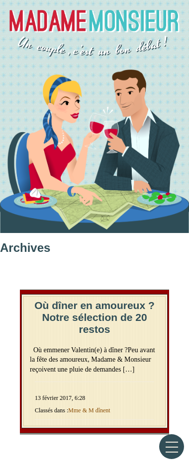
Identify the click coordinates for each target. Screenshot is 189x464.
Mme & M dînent (89, 410)
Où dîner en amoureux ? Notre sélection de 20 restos (94, 317)
